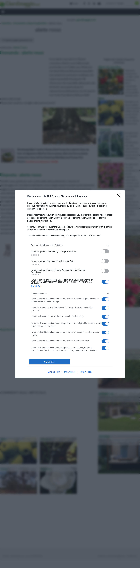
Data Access (69, 372)
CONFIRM (49, 362)
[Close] (119, 196)
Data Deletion (54, 372)
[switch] (105, 251)
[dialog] (70, 284)
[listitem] (70, 245)
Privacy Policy (86, 372)
